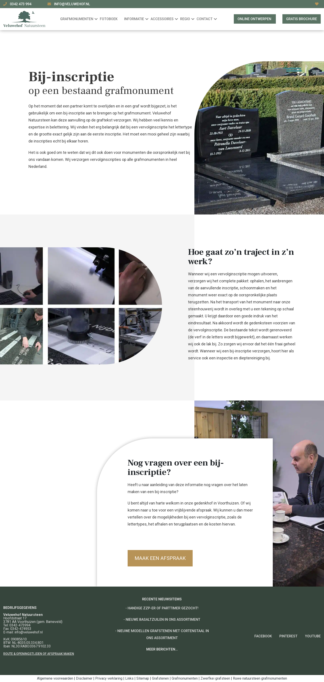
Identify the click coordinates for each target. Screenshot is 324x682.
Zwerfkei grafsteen (215, 678)
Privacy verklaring (108, 678)
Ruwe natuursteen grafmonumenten (260, 678)
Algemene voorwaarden (55, 678)
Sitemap (142, 678)
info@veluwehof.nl (72, 4)
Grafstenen (160, 678)
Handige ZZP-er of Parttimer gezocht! (163, 608)
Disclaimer (84, 678)
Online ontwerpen (255, 19)
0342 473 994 (21, 4)
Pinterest (288, 636)
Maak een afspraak (161, 558)
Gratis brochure (301, 19)
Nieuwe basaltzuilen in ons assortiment (163, 619)
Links (129, 678)
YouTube (313, 636)
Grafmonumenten (185, 678)
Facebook (263, 636)
